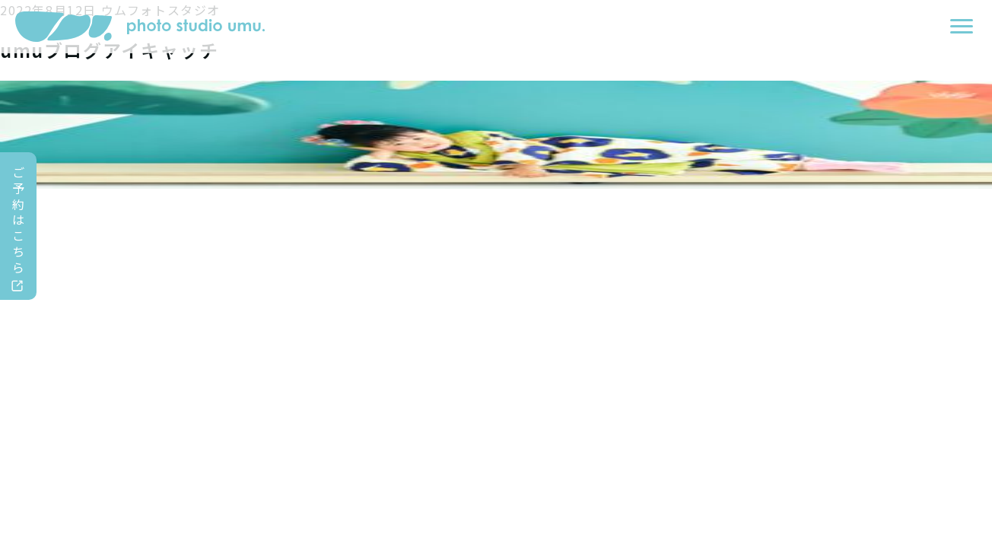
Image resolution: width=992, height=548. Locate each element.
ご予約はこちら (19, 219)
